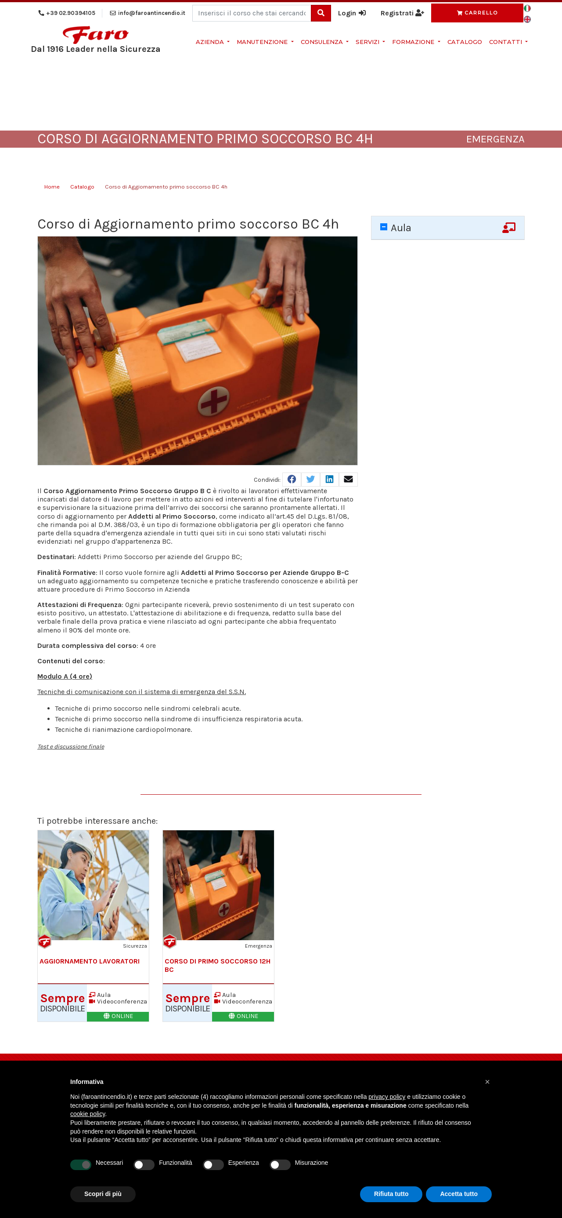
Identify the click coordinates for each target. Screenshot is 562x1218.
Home (52, 186)
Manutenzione (263, 41)
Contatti (506, 41)
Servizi (368, 41)
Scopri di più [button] (103, 1193)
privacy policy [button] (386, 1096)
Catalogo (464, 41)
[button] (487, 1082)
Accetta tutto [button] (459, 1193)
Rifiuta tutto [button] (391, 1193)
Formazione (414, 41)
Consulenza (323, 41)
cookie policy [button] (87, 1113)
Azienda (211, 41)
